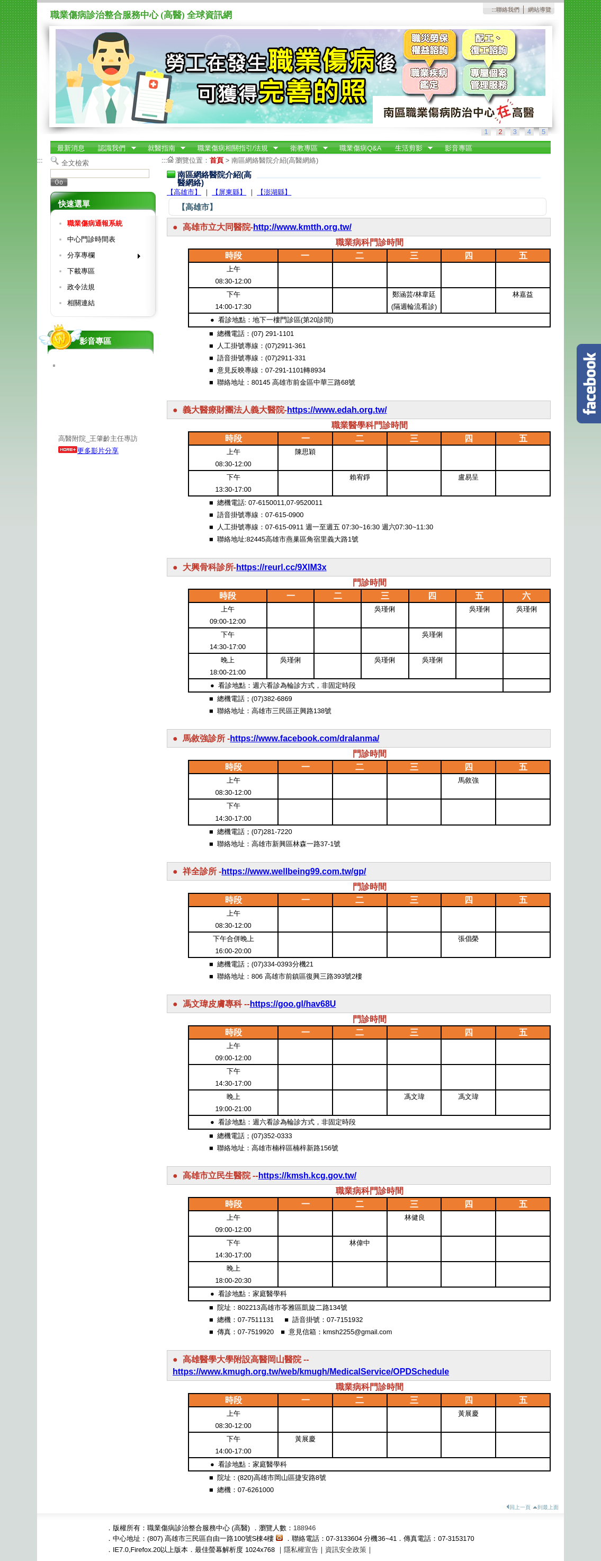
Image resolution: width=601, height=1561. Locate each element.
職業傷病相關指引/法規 (235, 148)
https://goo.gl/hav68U (293, 1003)
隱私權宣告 (301, 1550)
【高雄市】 (184, 192)
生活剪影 (410, 148)
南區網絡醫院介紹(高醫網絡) (275, 160)
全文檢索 (75, 163)
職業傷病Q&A (360, 148)
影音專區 (458, 148)
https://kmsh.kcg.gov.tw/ (307, 1175)
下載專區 (81, 271)
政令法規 (81, 287)
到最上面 (546, 1507)
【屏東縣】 (229, 192)
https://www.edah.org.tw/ (337, 409)
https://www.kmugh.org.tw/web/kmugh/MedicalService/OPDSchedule (311, 1371)
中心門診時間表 (91, 239)
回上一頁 (518, 1507)
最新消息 (71, 148)
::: (493, 9)
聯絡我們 (507, 9)
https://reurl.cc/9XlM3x (281, 567)
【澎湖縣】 (274, 192)
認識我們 (114, 148)
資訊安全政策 (345, 1550)
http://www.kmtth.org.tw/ (302, 227)
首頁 (216, 160)
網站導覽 (539, 9)
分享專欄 (100, 257)
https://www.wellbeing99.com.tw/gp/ (293, 871)
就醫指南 (163, 148)
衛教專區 (305, 148)
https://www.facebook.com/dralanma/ (304, 738)
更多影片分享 (88, 451)
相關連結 (81, 303)
